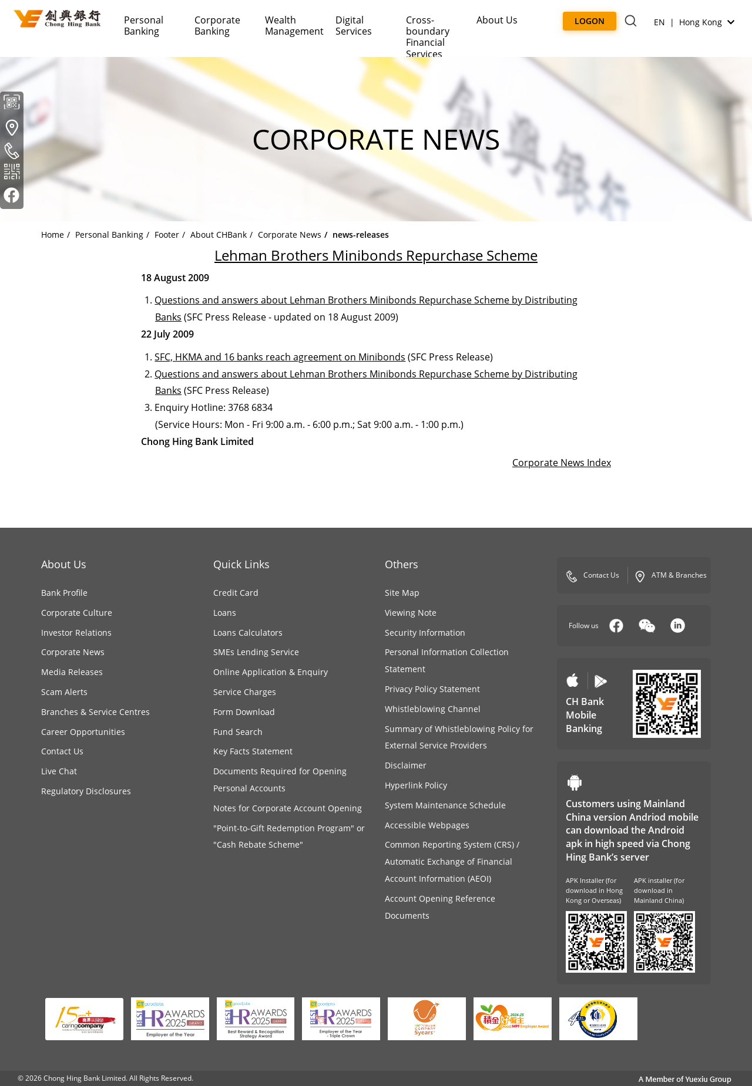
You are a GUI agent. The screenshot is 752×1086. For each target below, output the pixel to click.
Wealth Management (294, 26)
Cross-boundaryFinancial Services (427, 37)
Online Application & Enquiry (270, 671)
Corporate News (289, 234)
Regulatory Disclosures (86, 791)
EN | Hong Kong (694, 22)
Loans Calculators (248, 632)
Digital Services (353, 26)
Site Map (402, 592)
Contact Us (62, 751)
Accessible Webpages (427, 825)
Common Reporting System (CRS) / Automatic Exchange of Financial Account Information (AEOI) (452, 861)
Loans (224, 612)
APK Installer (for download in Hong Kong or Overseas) (594, 890)
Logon (590, 20)
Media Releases (72, 671)
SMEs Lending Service (256, 651)
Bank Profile (64, 592)
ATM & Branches (670, 575)
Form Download (244, 711)
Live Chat (59, 771)
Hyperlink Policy (416, 785)
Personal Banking (143, 26)
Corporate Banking (217, 26)
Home (52, 234)
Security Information (425, 632)
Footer (167, 234)
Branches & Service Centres (95, 711)
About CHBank (218, 234)
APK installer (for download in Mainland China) (659, 890)
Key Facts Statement (253, 751)
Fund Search (238, 731)
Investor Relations (76, 632)
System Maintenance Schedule (445, 805)
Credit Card (235, 592)
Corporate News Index (561, 462)
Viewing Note (411, 612)
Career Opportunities (83, 731)
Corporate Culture (76, 612)
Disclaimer (406, 765)
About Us (497, 20)
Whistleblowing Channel (433, 708)
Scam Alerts (64, 691)
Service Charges (244, 691)
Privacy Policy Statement (432, 688)
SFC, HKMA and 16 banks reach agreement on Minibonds (280, 356)
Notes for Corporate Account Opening (287, 808)
